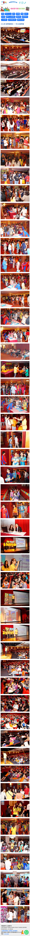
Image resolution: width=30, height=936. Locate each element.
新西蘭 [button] (18, 13)
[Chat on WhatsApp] (26, 932)
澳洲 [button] (14, 13)
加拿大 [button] (26, 13)
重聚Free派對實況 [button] (10, 16)
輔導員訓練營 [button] (20, 19)
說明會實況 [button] (25, 16)
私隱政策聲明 (5, 930)
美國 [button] (22, 13)
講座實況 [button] (18, 16)
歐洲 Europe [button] (8, 13)
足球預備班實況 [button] (12, 19)
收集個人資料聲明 (13, 930)
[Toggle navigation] (28, 2)
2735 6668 (6, 934)
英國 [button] (3, 13)
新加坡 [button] (3, 16)
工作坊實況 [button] (4, 19)
